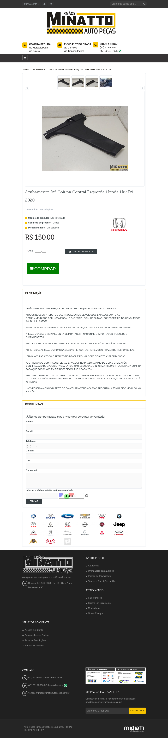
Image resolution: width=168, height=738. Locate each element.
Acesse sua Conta (34, 630)
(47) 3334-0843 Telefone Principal (45, 677)
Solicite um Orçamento (99, 603)
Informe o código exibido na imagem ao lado (49, 490)
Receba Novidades (34, 645)
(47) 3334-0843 (108, 47)
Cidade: (30, 450)
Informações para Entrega (101, 571)
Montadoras (94, 608)
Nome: (29, 421)
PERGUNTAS (34, 404)
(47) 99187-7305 (111, 51)
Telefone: (31, 441)
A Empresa (93, 565)
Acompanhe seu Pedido (37, 635)
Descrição (33, 293)
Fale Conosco (95, 598)
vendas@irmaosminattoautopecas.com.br (48, 693)
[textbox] (126, 3)
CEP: (28, 460)
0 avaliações (46, 209)
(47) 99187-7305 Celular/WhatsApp (47, 685)
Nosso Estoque (95, 613)
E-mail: (29, 431)
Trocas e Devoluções (35, 640)
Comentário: (32, 470)
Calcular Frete (81, 251)
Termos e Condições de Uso (102, 581)
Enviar (33, 501)
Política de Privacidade (99, 576)
